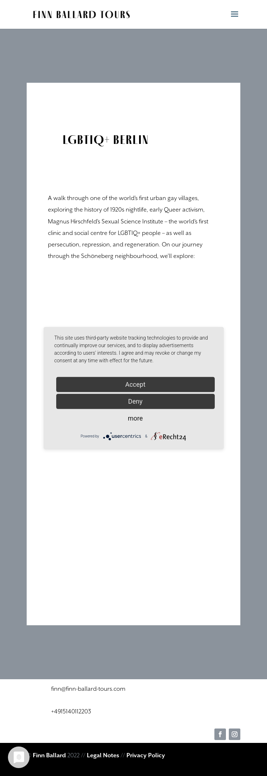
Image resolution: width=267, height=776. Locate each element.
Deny (135, 401)
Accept (135, 384)
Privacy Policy (145, 755)
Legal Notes (103, 755)
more (135, 418)
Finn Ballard (49, 755)
